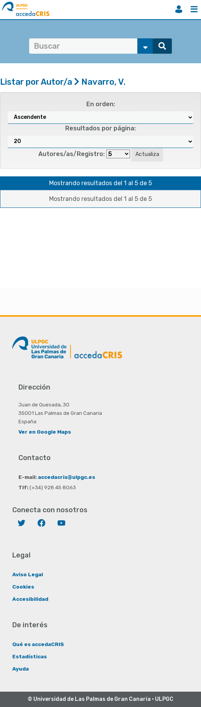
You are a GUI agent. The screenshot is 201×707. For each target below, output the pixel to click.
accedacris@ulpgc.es (66, 477)
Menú (194, 9)
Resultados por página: (100, 128)
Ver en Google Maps (44, 432)
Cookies (23, 587)
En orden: (100, 104)
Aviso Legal (27, 574)
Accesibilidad (30, 599)
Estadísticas (29, 656)
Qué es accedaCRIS (38, 644)
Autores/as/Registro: (71, 154)
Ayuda (20, 669)
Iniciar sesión (178, 9)
